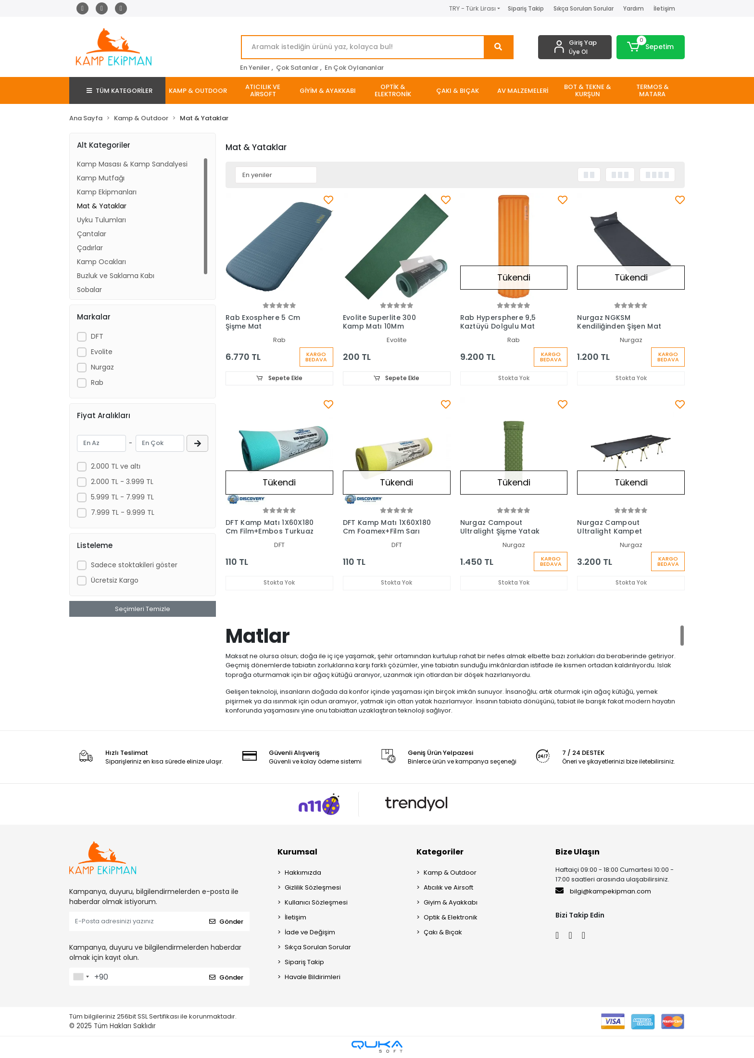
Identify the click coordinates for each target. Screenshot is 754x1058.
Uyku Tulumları (101, 220)
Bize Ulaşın (577, 852)
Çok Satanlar (297, 67)
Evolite (102, 352)
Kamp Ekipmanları (107, 192)
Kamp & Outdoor (450, 873)
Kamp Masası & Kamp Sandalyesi (132, 164)
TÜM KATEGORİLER (119, 90)
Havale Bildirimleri (312, 977)
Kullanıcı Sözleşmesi (316, 903)
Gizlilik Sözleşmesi (313, 888)
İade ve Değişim (310, 933)
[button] (650, 47)
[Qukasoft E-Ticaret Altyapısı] (377, 1048)
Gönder (226, 922)
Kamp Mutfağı (101, 178)
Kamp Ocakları (101, 262)
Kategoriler (440, 852)
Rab (97, 382)
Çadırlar (90, 248)
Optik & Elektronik (451, 918)
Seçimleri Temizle (142, 608)
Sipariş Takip (526, 8)
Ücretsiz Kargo (114, 580)
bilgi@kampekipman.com (603, 892)
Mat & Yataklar (101, 206)
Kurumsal (297, 852)
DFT (97, 336)
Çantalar (91, 234)
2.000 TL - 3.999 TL (122, 481)
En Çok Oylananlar (354, 67)
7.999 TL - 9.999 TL (122, 512)
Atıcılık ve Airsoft (448, 888)
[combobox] (81, 977)
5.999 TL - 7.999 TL (122, 497)
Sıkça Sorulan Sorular (583, 8)
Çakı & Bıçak (443, 933)
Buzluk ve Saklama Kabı (115, 275)
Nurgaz (102, 367)
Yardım (633, 8)
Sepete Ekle (279, 378)
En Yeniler (255, 67)
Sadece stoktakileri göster (134, 565)
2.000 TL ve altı (115, 466)
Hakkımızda (303, 873)
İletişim (664, 8)
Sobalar (89, 289)
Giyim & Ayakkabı (451, 903)
